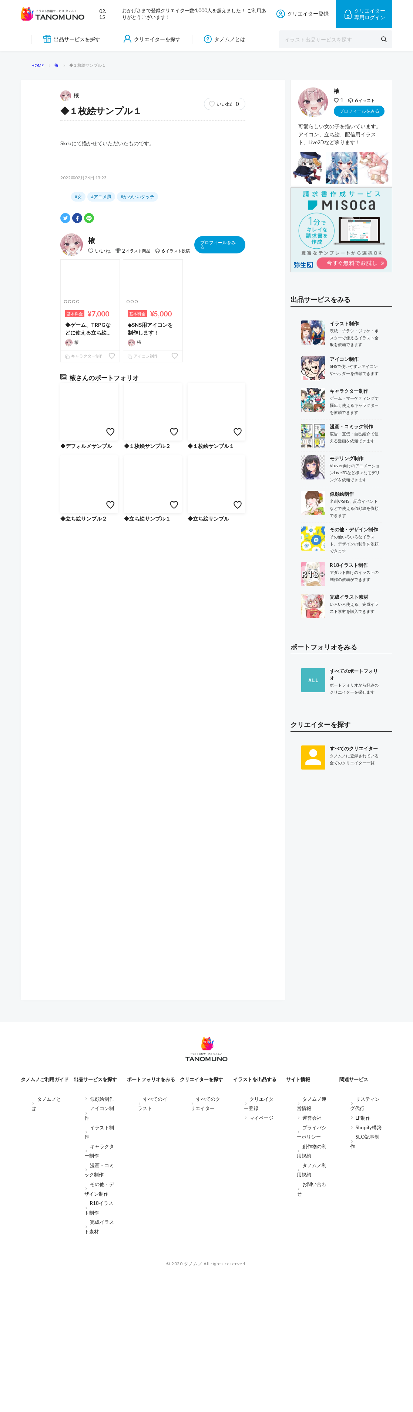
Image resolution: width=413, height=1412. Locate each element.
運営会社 (312, 1257)
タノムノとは (224, 39)
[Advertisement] (341, 1031)
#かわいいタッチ (137, 588)
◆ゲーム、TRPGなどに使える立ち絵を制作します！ (88, 720)
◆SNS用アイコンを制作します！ (150, 720)
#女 (78, 588)
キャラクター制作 (84, 748)
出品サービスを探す (71, 39)
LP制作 (363, 1257)
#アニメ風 (101, 588)
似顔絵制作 (102, 1238)
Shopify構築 (369, 1266)
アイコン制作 (143, 748)
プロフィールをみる (218, 636)
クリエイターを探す (152, 39)
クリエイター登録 (302, 14)
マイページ (261, 1257)
